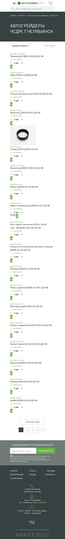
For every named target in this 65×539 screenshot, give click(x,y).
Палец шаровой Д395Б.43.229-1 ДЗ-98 (29, 287)
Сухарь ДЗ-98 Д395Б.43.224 (24, 149)
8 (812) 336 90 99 (32, 489)
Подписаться (46, 451)
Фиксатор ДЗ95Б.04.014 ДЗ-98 (25, 112)
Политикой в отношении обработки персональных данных (30, 460)
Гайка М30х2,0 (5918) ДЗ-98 (23, 75)
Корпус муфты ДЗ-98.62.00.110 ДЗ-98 (28, 344)
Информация (16, 474)
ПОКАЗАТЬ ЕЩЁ (32, 422)
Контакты (50, 474)
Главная (13, 16)
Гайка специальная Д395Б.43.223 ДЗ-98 (30, 205)
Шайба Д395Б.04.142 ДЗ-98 (23, 400)
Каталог (22, 16)
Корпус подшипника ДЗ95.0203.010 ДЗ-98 (31, 325)
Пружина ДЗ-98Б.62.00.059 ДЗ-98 (26, 56)
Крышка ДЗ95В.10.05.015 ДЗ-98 (25, 363)
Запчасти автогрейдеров (38, 16)
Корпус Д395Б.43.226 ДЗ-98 (24, 187)
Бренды (51, 471)
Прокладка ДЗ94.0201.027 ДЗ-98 (26, 306)
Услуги (32, 471)
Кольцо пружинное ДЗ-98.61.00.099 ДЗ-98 (31, 94)
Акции (32, 474)
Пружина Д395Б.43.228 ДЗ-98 (25, 268)
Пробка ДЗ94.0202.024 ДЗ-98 (24, 381)
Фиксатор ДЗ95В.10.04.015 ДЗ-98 (26, 168)
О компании (16, 478)
